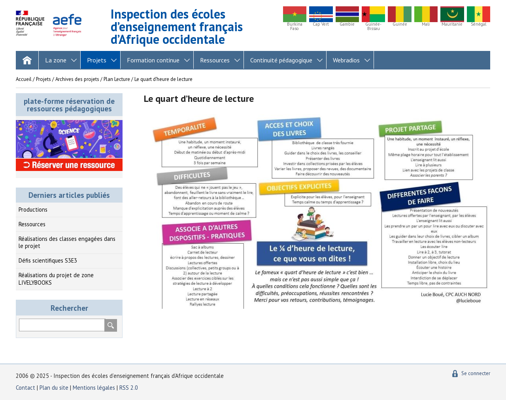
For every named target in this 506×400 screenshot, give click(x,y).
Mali (426, 24)
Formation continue (153, 60)
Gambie (347, 24)
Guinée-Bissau (373, 26)
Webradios (346, 60)
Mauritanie (452, 24)
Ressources (215, 60)
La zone (55, 60)
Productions (33, 209)
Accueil (24, 79)
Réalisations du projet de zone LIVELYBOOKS (56, 278)
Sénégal (478, 24)
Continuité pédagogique (281, 60)
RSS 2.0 (128, 387)
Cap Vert (321, 24)
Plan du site (55, 387)
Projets (96, 60)
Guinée (400, 24)
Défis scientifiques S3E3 (48, 260)
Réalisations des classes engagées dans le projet (67, 242)
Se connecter (475, 373)
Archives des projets (77, 79)
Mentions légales (94, 387)
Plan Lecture (117, 79)
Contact (25, 387)
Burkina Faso (294, 26)
